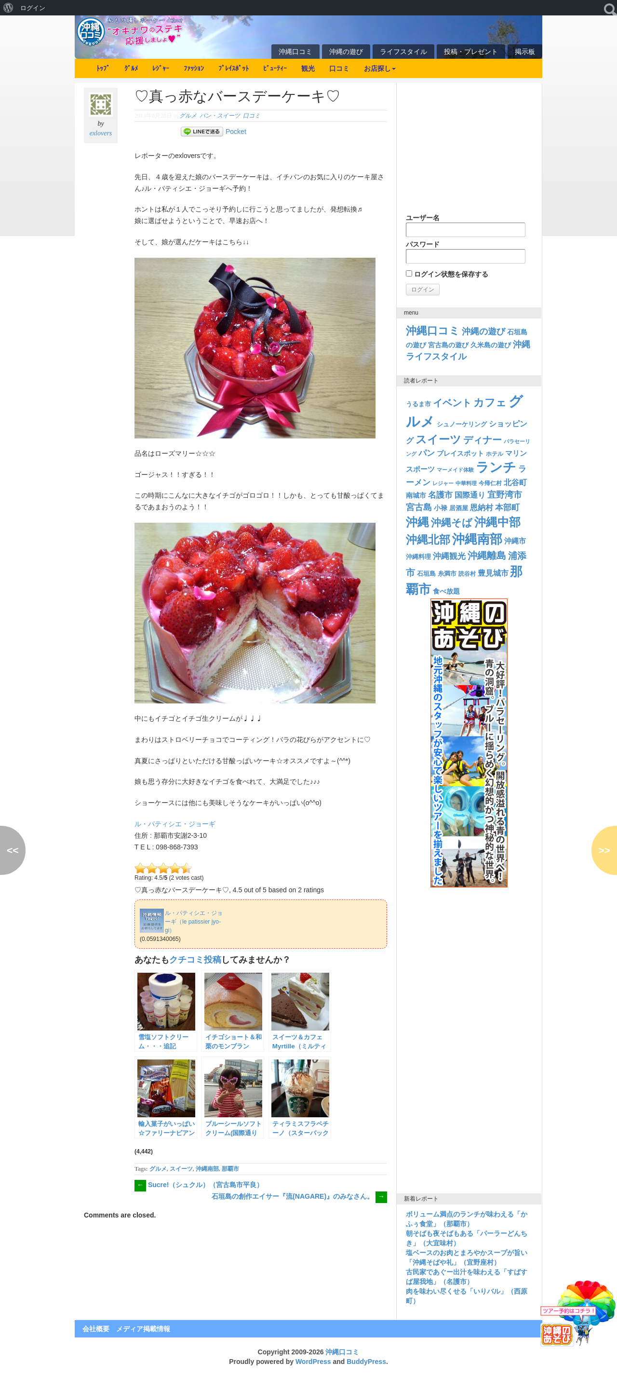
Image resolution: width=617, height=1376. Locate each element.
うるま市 (418, 404)
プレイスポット (460, 453)
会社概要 (95, 1329)
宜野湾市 (504, 495)
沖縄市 (515, 541)
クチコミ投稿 (195, 960)
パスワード (465, 252)
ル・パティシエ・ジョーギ (174, 824)
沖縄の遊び (346, 51)
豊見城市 (493, 573)
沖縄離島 (487, 555)
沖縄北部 (428, 539)
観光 (308, 68)
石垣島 (426, 573)
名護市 (440, 495)
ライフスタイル (403, 51)
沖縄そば (451, 522)
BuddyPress (366, 1361)
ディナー (482, 440)
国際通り (470, 495)
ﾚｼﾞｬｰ (160, 68)
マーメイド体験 (455, 470)
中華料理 (466, 483)
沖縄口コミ (295, 51)
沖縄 (417, 522)
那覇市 (230, 1168)
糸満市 (447, 573)
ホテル (494, 453)
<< (13, 850)
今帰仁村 (490, 483)
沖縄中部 (497, 522)
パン (426, 453)
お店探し (380, 68)
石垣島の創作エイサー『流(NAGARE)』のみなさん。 (299, 1196)
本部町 (507, 507)
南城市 (416, 495)
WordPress (313, 1361)
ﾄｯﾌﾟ (103, 68)
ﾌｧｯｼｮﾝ (194, 68)
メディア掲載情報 (143, 1329)
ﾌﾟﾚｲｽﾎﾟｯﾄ (233, 68)
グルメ (188, 115)
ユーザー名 (465, 225)
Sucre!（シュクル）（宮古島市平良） (198, 1185)
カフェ (490, 403)
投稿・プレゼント (471, 51)
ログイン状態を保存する (447, 274)
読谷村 (467, 573)
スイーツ (181, 1168)
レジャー (443, 483)
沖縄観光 (449, 556)
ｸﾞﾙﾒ (131, 68)
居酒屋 (458, 508)
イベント (452, 402)
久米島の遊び (490, 345)
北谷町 (515, 482)
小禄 (440, 508)
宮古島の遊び (448, 345)
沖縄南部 (207, 1168)
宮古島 (419, 507)
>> (604, 850)
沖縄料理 (418, 556)
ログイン (32, 7)
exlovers (101, 133)
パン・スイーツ (220, 115)
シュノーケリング (462, 424)
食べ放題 (446, 591)
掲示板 (525, 51)
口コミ (339, 68)
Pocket (236, 131)
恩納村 (481, 507)
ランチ (496, 467)
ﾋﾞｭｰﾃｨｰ (275, 68)
